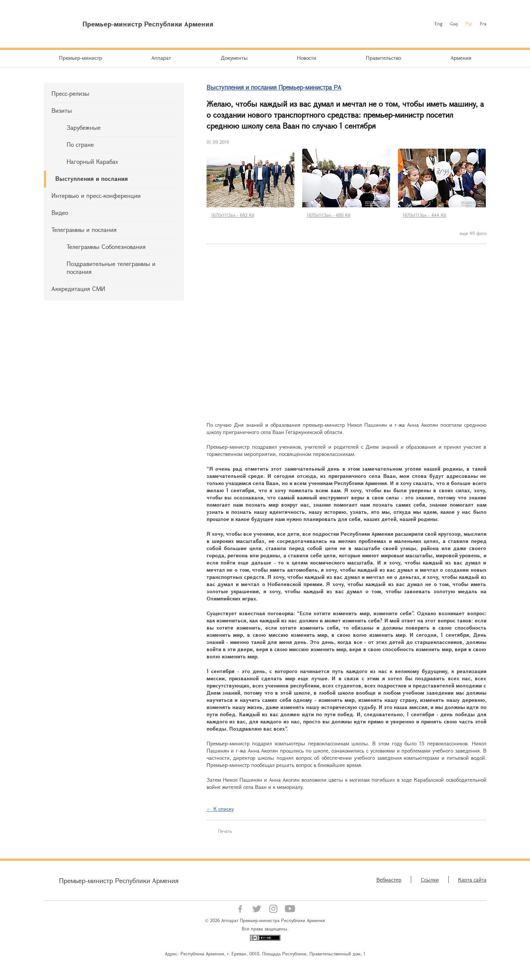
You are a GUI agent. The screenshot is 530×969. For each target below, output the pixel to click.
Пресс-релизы (70, 93)
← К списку (220, 808)
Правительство (383, 57)
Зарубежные (84, 127)
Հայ (454, 23)
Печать (225, 831)
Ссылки (430, 879)
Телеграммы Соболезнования (106, 246)
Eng (438, 23)
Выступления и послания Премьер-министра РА (274, 87)
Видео (59, 212)
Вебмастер (388, 879)
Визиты (61, 110)
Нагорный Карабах (92, 161)
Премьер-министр (80, 57)
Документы (234, 57)
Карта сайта (472, 879)
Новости (306, 57)
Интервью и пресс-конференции (96, 195)
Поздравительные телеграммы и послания (111, 267)
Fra (483, 23)
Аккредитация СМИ (78, 288)
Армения (461, 57)
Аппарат (161, 57)
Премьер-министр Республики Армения (119, 880)
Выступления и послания (91, 178)
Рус (468, 23)
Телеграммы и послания (84, 229)
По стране (80, 144)
